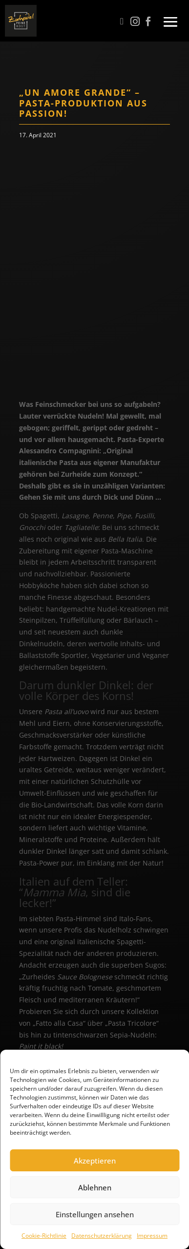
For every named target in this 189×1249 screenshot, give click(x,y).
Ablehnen (94, 1187)
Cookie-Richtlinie (43, 1235)
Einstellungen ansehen (95, 1214)
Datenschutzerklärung (101, 1235)
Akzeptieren (95, 1160)
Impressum (152, 1235)
